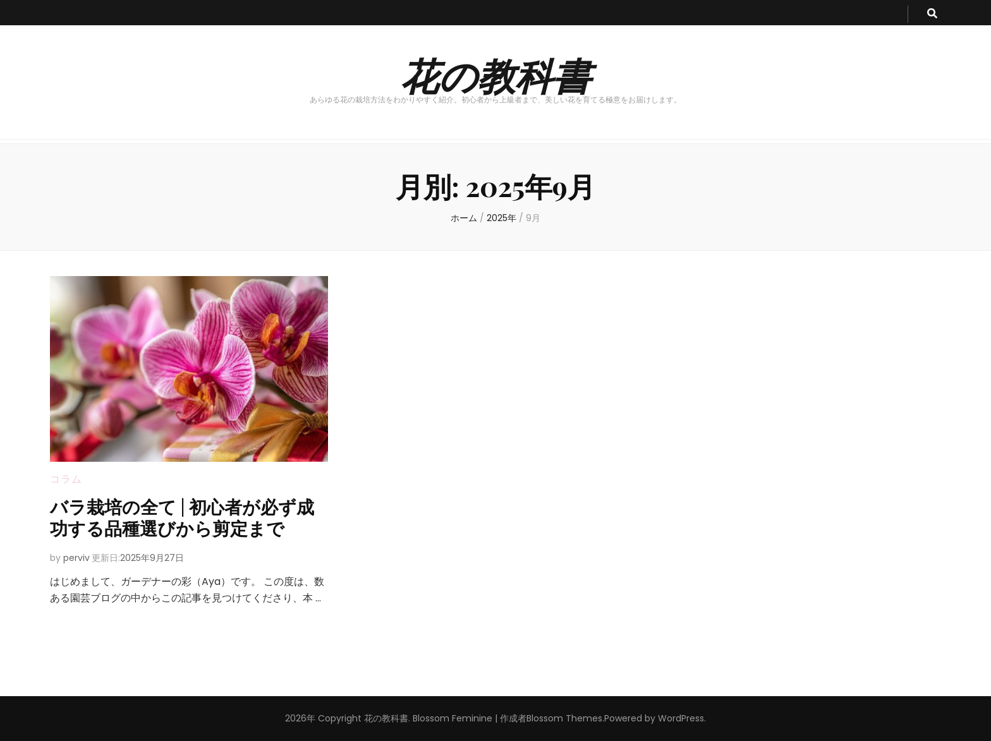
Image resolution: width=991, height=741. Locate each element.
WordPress (681, 718)
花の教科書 (496, 74)
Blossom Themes (564, 718)
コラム (66, 479)
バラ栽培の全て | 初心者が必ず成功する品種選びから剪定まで (182, 517)
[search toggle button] (932, 14)
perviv (76, 557)
